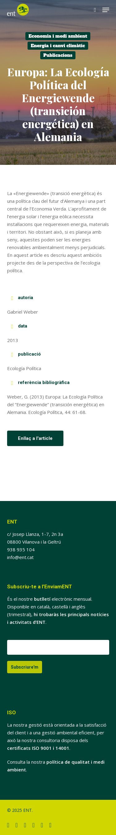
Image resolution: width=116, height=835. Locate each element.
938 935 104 (21, 549)
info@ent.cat (20, 557)
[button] (105, 10)
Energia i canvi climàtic (58, 46)
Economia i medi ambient (57, 36)
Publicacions (57, 55)
